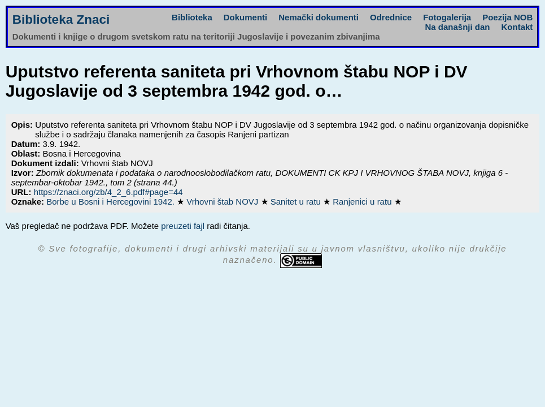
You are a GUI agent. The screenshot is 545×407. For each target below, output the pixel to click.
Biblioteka (192, 17)
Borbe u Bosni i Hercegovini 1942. (111, 201)
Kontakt (517, 27)
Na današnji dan (457, 27)
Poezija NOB (507, 17)
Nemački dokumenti (318, 17)
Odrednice (391, 17)
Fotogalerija (447, 17)
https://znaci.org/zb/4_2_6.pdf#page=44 (108, 192)
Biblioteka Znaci (61, 19)
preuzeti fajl (182, 226)
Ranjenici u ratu (363, 201)
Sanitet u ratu (297, 201)
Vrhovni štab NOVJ (223, 201)
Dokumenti (246, 17)
